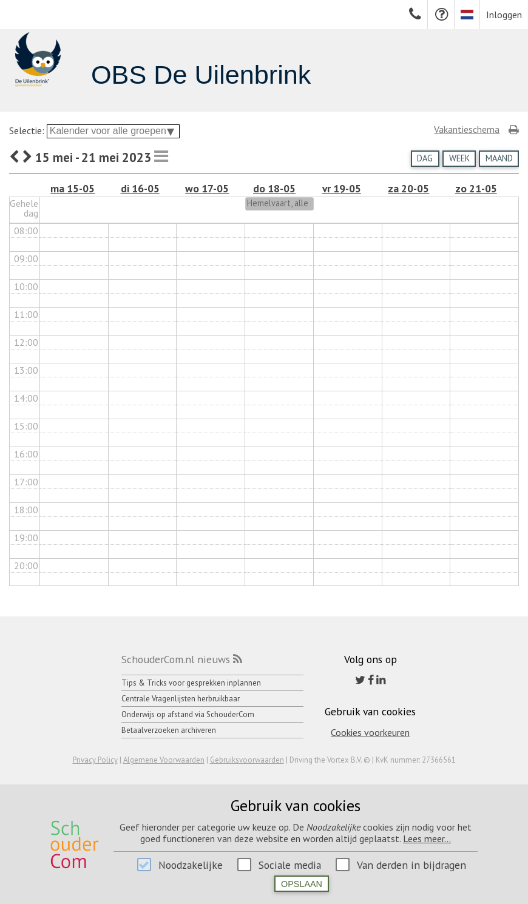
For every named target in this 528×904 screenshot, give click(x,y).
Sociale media (290, 865)
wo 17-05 (207, 188)
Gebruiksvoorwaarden (247, 760)
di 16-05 (140, 188)
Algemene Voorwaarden (164, 760)
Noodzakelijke (190, 865)
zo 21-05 (476, 188)
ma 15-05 (72, 188)
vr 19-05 (341, 188)
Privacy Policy (95, 760)
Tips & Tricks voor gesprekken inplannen (191, 683)
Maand (499, 158)
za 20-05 (408, 188)
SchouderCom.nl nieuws (175, 659)
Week (459, 158)
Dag (425, 158)
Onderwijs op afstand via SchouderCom (187, 714)
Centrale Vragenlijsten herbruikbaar (180, 698)
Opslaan (301, 884)
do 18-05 (274, 188)
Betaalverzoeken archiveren (168, 730)
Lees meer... (427, 838)
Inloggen (504, 14)
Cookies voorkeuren (370, 732)
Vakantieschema (466, 129)
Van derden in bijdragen (411, 865)
